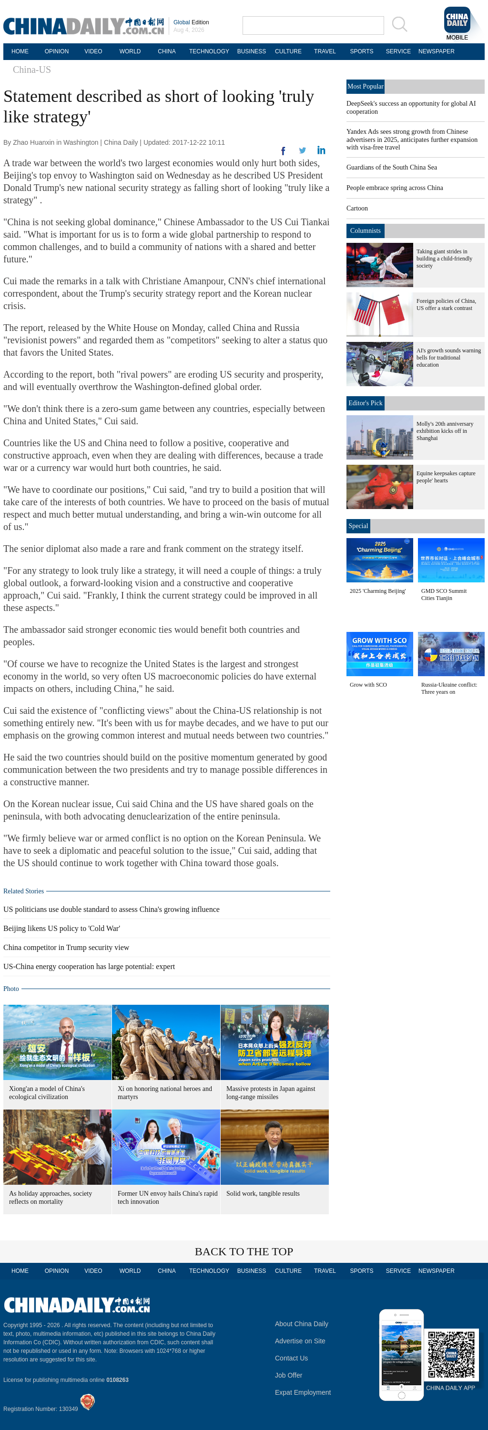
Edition (191, 22)
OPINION (57, 51)
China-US (32, 69)
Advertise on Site (300, 1341)
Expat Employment (303, 1392)
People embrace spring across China (394, 187)
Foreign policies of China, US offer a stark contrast (446, 304)
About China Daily (301, 1324)
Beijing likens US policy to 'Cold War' (61, 928)
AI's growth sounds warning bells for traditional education (449, 357)
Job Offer (288, 1375)
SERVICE (398, 51)
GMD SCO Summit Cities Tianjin (444, 594)
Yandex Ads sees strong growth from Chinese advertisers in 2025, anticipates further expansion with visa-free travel (412, 139)
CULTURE (288, 51)
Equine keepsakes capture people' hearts (446, 477)
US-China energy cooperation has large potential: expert (89, 966)
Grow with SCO (368, 684)
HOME (20, 51)
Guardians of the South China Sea (391, 167)
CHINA (166, 51)
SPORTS (361, 51)
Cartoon (357, 208)
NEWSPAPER (435, 51)
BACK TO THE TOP (244, 1251)
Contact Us (291, 1358)
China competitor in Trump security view (66, 947)
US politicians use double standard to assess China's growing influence (111, 909)
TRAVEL (325, 51)
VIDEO (93, 51)
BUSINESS (251, 51)
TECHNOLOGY (209, 51)
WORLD (130, 51)
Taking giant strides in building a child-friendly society (444, 258)
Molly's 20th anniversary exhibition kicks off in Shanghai (445, 430)
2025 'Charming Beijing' (378, 591)
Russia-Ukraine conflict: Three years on (449, 688)
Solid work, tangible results (263, 1193)
